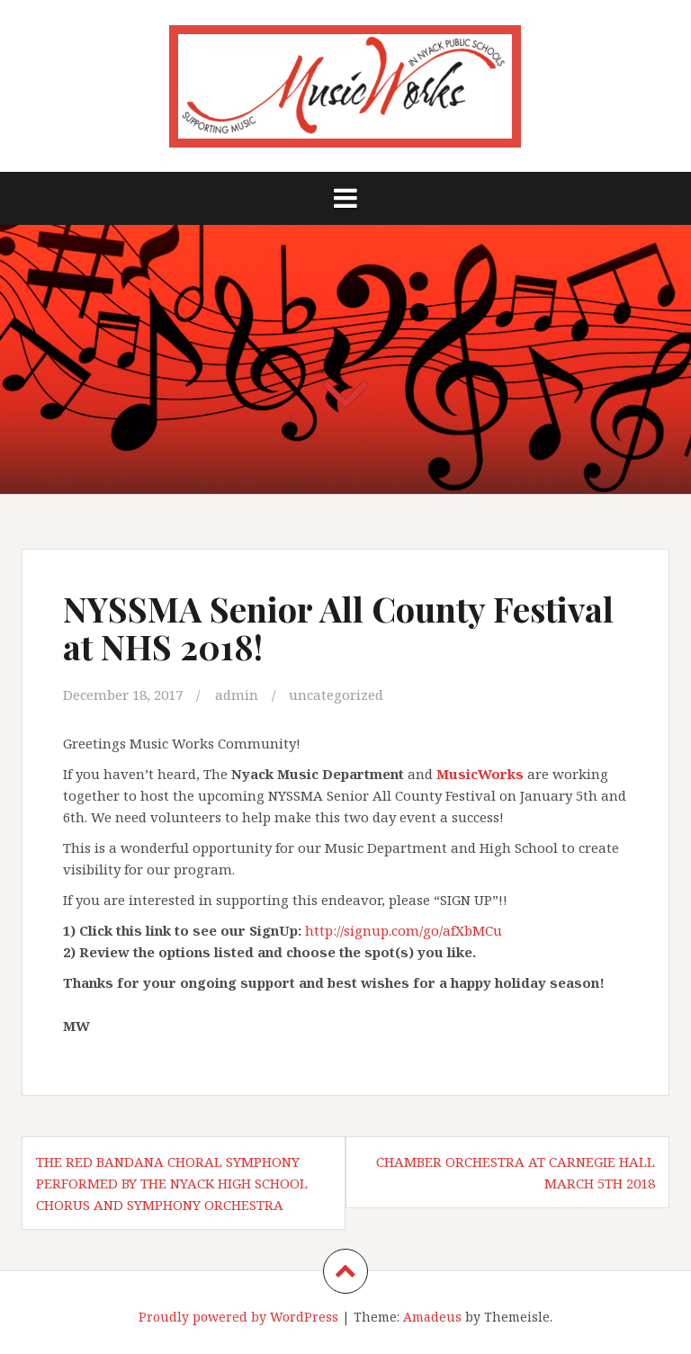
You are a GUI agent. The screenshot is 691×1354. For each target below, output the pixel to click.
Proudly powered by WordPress (238, 1316)
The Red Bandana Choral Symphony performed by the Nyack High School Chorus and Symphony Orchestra (172, 1183)
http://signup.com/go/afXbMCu (403, 930)
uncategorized (336, 695)
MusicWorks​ (480, 774)
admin (236, 695)
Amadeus (432, 1316)
